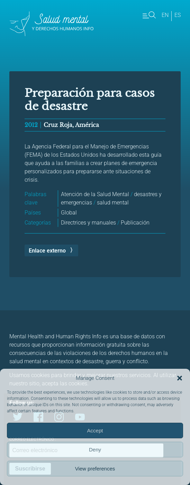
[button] (179, 378)
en (165, 15)
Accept (95, 430)
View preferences (95, 469)
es (177, 15)
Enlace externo (47, 250)
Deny (95, 449)
